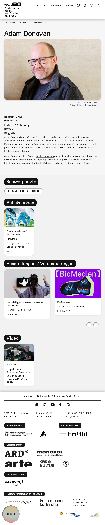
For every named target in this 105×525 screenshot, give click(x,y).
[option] (20, 232)
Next (96, 325)
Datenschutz (43, 396)
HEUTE (11, 514)
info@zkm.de (72, 416)
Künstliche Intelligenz (25, 191)
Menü (98, 14)
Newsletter (56, 5)
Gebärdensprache (85, 5)
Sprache (91, 5)
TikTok (60, 405)
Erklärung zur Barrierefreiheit (66, 396)
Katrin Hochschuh (45, 156)
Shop (44, 5)
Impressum (29, 396)
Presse (69, 5)
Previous (89, 325)
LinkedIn (68, 405)
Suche (98, 5)
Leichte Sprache (78, 5)
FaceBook (37, 405)
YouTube (52, 405)
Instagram (44, 405)
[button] (52, 69)
